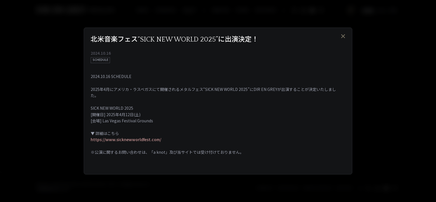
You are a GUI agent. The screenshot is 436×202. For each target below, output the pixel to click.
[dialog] (218, 101)
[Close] (343, 36)
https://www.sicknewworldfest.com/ (126, 139)
